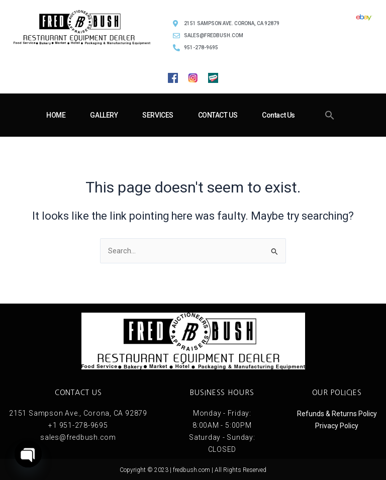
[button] (330, 115)
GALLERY (104, 115)
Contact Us (278, 115)
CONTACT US (218, 115)
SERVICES (157, 115)
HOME (55, 115)
